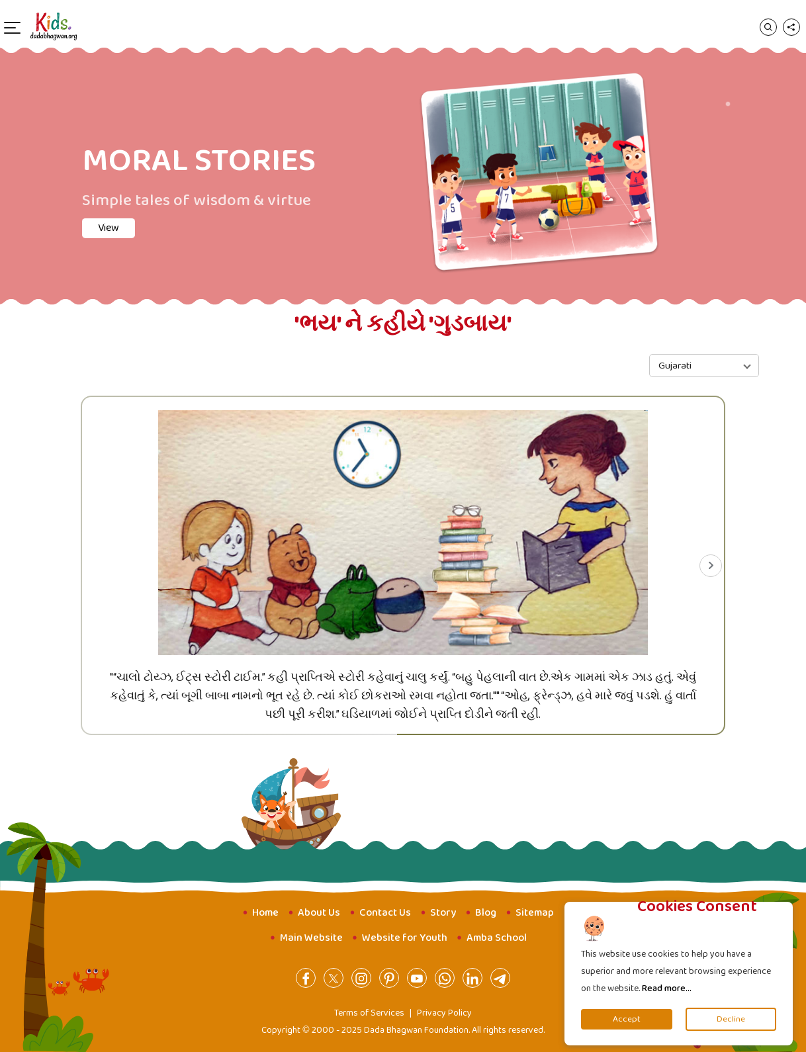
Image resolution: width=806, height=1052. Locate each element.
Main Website (311, 938)
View (108, 228)
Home (265, 912)
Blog (485, 912)
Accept (627, 1019)
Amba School (497, 938)
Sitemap (534, 912)
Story (443, 912)
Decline (731, 1019)
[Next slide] (710, 565)
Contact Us (385, 912)
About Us (319, 912)
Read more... (667, 988)
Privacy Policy (444, 1013)
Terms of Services (369, 1013)
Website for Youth (404, 938)
